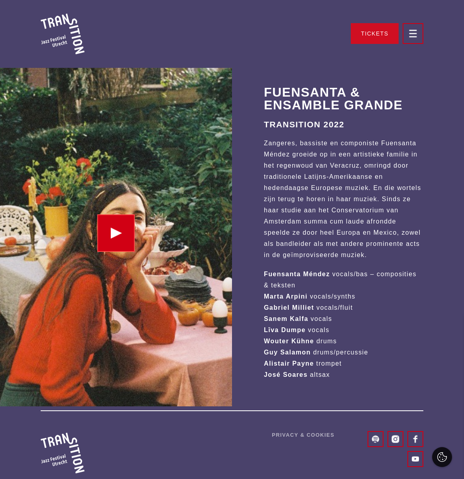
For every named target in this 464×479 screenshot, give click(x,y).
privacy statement (365, 361)
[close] (451, 330)
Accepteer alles (396, 440)
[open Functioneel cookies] (451, 388)
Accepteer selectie (396, 464)
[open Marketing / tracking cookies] (451, 412)
